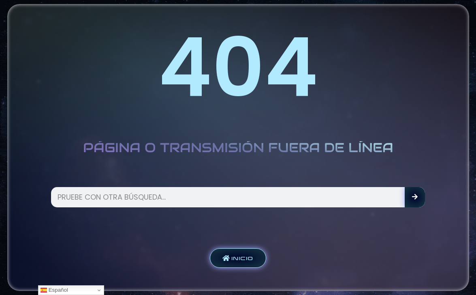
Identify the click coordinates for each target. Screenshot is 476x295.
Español (54, 290)
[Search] (415, 197)
